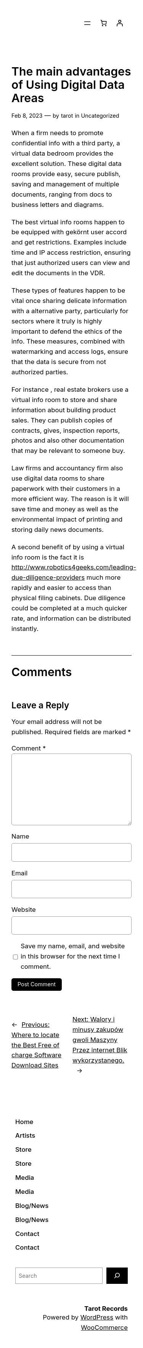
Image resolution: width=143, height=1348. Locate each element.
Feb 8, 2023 (26, 115)
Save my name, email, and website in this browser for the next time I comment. (73, 956)
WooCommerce (104, 1327)
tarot (67, 115)
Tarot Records (106, 1308)
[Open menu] (87, 23)
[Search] (117, 1276)
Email (19, 873)
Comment (28, 748)
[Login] (120, 23)
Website (23, 909)
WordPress (96, 1317)
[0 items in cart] (104, 23)
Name (20, 836)
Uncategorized (100, 115)
